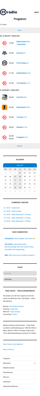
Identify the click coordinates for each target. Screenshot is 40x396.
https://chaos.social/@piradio (13, 346)
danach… (20, 148)
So (34, 171)
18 (34, 182)
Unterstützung (7, 374)
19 (5, 186)
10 (29, 179)
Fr (24, 171)
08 (20, 179)
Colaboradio (14, 311)
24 (29, 186)
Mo (5, 171)
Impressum (7, 384)
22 (20, 186)
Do (20, 171)
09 (25, 179)
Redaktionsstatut (8, 370)
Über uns (6, 379)
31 (15, 175)
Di (10, 171)
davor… (20, 30)
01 (20, 175)
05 (5, 179)
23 (25, 186)
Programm (6, 361)
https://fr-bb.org (8, 351)
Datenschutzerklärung (10, 388)
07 (15, 179)
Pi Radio (14, 316)
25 (34, 186)
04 (34, 175)
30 (10, 175)
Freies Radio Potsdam (16, 308)
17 (29, 182)
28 (15, 190)
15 (20, 182)
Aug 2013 (20, 167)
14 (15, 182)
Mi (15, 171)
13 (10, 182)
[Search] (20, 275)
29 (5, 175)
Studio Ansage (15, 314)
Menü (36, 12)
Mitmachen (7, 365)
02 (25, 175)
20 (10, 186)
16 (25, 182)
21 (15, 186)
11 (34, 179)
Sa (30, 171)
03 (29, 175)
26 (5, 190)
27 (10, 190)
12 (5, 182)
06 (10, 179)
